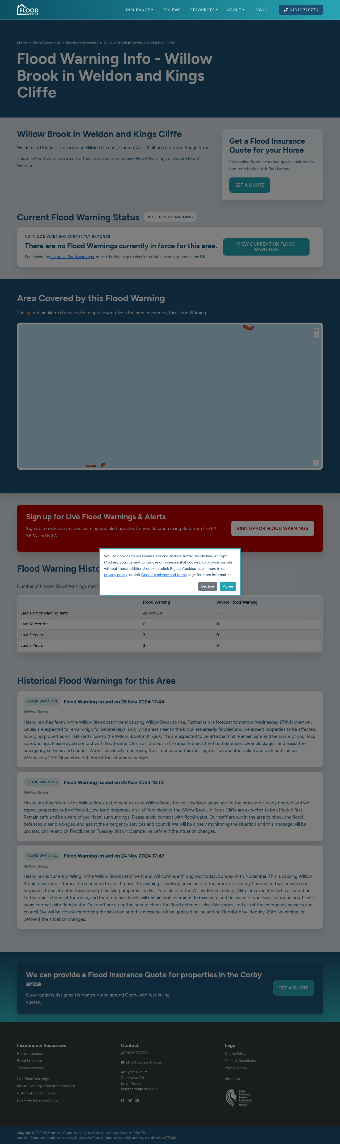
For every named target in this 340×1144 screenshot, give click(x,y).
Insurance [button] (139, 9)
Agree (228, 586)
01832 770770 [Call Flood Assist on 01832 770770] (301, 9)
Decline (207, 586)
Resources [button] (204, 9)
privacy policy (115, 574)
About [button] (235, 9)
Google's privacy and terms (164, 574)
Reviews (171, 9)
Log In (261, 9)
